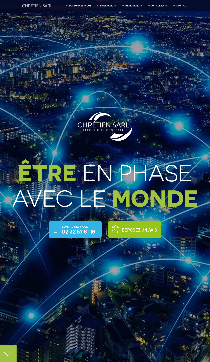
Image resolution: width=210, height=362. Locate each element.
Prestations (108, 5)
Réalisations (134, 5)
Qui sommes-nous (80, 5)
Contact (182, 5)
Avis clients (159, 5)
